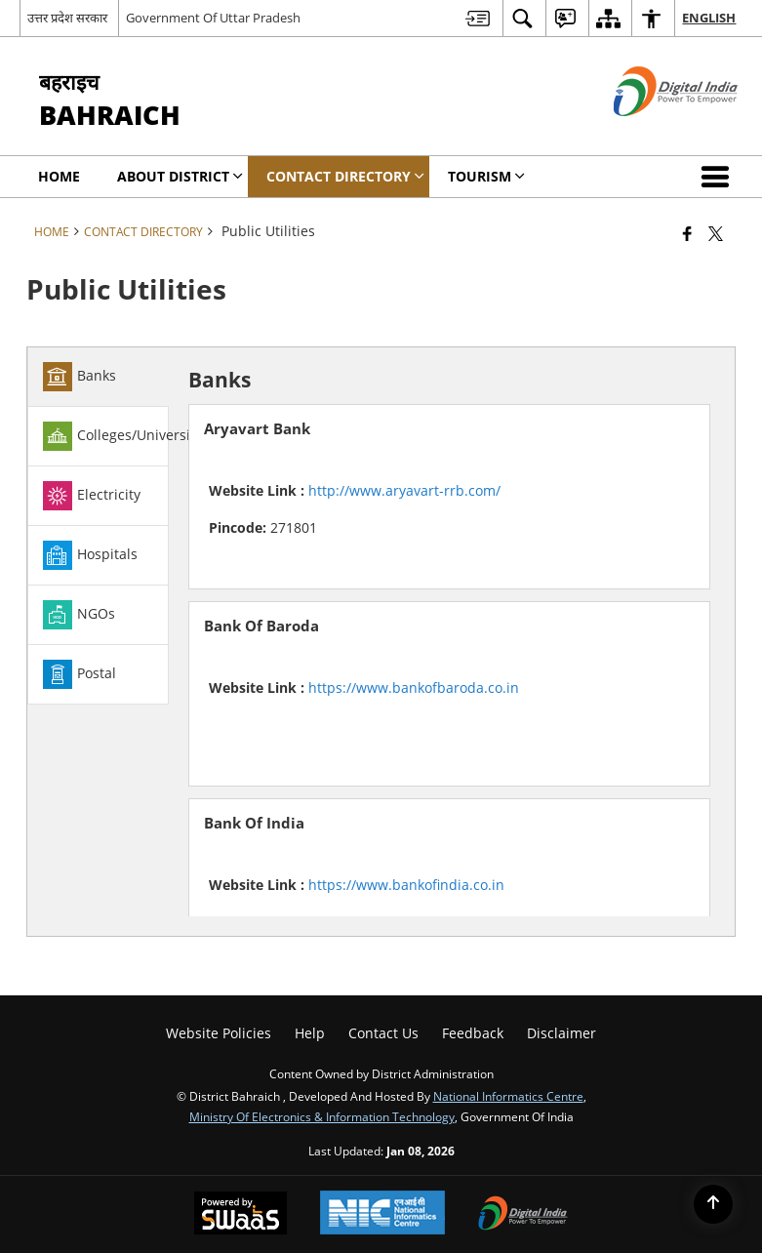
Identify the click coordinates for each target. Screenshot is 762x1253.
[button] (719, 176)
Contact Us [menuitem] (383, 1033)
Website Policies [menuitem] (218, 1033)
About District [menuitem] (180, 176)
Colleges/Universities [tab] (128, 436)
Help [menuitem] (310, 1033)
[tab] (98, 377)
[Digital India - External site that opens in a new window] (651, 132)
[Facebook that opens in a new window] (687, 233)
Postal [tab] (79, 674)
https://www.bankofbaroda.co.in (413, 687)
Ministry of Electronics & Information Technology (322, 1116)
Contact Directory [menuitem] (345, 176)
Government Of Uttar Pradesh (213, 17)
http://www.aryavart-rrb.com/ (404, 490)
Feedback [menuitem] (472, 1033)
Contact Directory (143, 231)
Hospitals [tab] (90, 555)
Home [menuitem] (59, 176)
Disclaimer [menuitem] (561, 1033)
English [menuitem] (709, 17)
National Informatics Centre (508, 1096)
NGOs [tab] (79, 614)
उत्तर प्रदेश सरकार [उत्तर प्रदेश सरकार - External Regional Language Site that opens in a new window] (67, 17)
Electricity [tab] (91, 495)
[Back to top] (713, 1204)
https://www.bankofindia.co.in (406, 884)
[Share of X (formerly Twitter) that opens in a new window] (715, 233)
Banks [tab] (79, 376)
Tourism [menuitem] (486, 176)
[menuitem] (478, 18)
